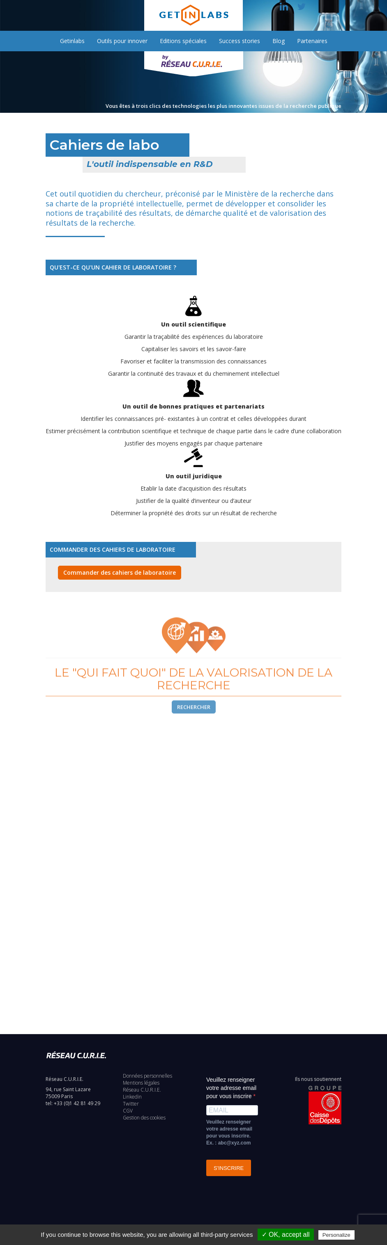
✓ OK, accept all (286, 1234)
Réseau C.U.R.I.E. (142, 1089)
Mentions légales (141, 1082)
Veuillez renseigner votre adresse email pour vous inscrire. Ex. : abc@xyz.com (229, 1132)
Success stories (239, 41)
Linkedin (132, 1096)
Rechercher (193, 717)
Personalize (336, 1235)
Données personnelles (147, 1075)
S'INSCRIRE (229, 1168)
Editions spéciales (183, 41)
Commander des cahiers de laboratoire (119, 572)
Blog (278, 41)
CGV (128, 1110)
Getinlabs (72, 41)
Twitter (131, 1103)
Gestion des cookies (144, 1117)
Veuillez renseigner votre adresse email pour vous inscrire (231, 1087)
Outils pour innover (122, 41)
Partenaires (312, 41)
